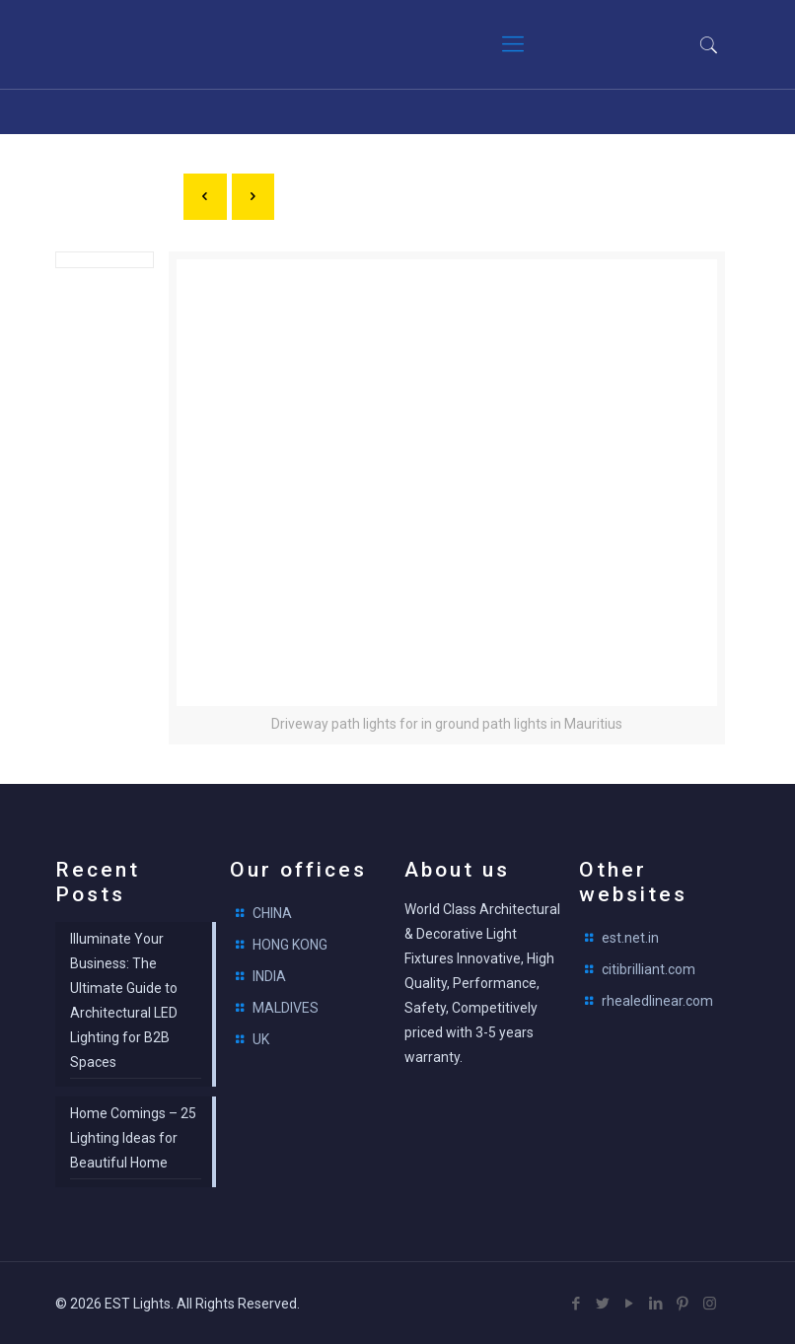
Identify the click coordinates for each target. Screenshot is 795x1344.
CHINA (272, 913)
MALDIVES (286, 1008)
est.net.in (630, 938)
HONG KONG (290, 945)
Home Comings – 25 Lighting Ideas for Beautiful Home (133, 1137)
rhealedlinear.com (657, 1001)
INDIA (269, 976)
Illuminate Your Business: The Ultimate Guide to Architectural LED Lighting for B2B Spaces (124, 1000)
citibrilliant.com (648, 969)
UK (261, 1039)
